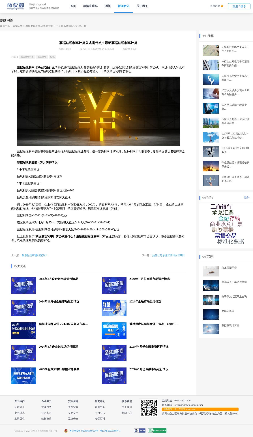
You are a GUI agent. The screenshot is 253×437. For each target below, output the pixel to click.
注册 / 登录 (239, 6)
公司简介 (19, 407)
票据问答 (18, 26)
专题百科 (100, 418)
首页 (73, 6)
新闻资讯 (123, 6)
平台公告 (100, 413)
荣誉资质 (46, 418)
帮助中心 (127, 413)
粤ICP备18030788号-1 (110, 431)
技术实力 (46, 413)
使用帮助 (215, 6)
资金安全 (73, 407)
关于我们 (142, 6)
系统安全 (73, 418)
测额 (108, 6)
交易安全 (73, 413)
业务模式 (19, 413)
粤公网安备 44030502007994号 (84, 431)
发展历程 (19, 418)
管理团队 (46, 407)
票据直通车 (90, 6)
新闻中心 (5, 26)
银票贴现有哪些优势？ (34, 255)
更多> (247, 197)
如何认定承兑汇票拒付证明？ (168, 255)
